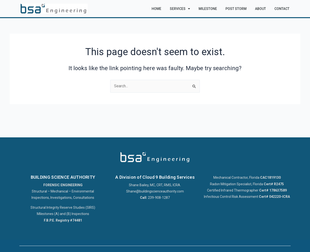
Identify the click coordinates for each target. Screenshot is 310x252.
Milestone (208, 9)
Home (156, 9)
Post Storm (236, 9)
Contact (281, 9)
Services (180, 9)
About (260, 9)
